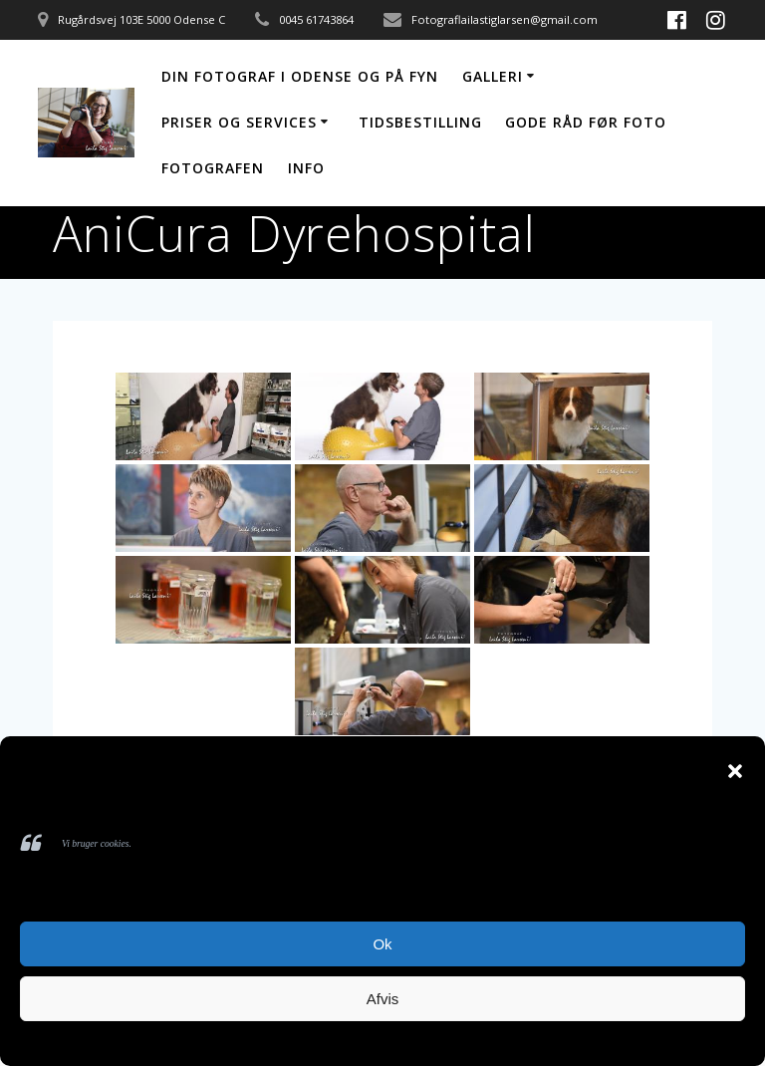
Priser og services (239, 122)
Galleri (492, 76)
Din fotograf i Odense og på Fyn (299, 76)
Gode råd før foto (585, 122)
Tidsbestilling (420, 122)
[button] (735, 771)
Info (306, 167)
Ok (382, 943)
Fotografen (212, 167)
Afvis (383, 998)
